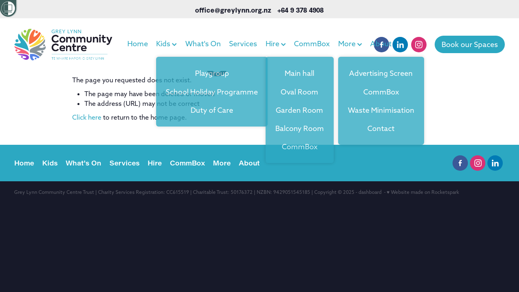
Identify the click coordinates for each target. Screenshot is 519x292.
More (350, 43)
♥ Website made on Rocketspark (423, 192)
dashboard (370, 192)
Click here (86, 117)
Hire (276, 43)
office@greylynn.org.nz (233, 9)
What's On (203, 43)
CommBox (312, 43)
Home (137, 43)
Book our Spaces (470, 44)
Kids (166, 43)
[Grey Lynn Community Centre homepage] (63, 44)
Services (243, 43)
